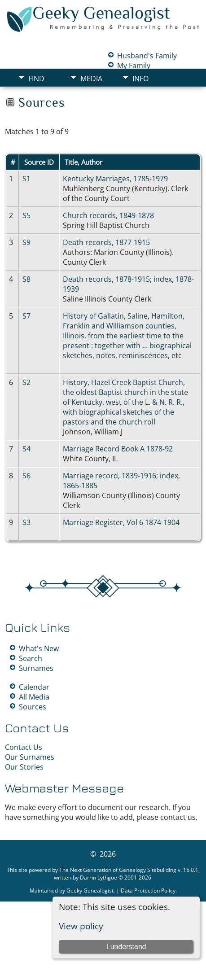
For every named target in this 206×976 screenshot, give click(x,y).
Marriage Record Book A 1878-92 (118, 449)
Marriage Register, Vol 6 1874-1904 (121, 522)
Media (91, 78)
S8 (26, 279)
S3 (26, 522)
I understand (126, 946)
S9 (26, 242)
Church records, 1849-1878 (108, 215)
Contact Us (23, 747)
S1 (26, 179)
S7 (26, 316)
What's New (39, 648)
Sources (32, 707)
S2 (26, 382)
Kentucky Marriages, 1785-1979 (115, 179)
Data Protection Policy (148, 890)
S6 (26, 476)
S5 (26, 215)
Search (30, 658)
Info (140, 78)
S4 (26, 449)
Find (36, 78)
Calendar (34, 687)
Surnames (36, 668)
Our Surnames (29, 757)
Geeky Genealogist (90, 890)
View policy (81, 926)
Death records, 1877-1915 (106, 242)
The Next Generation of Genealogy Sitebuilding (117, 870)
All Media (34, 697)
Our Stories (24, 767)
